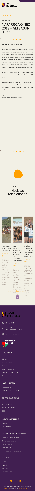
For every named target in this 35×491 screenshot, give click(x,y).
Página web (7, 488)
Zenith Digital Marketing (25, 488)
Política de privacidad (26, 486)
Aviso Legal (7, 486)
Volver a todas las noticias (17, 291)
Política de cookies (15, 486)
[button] (31, 5)
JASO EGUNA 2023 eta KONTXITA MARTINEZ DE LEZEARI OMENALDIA (18, 293)
